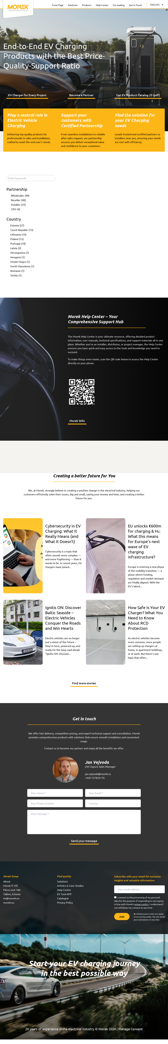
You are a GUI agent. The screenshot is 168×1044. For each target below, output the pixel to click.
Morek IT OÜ (10, 890)
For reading (119, 5)
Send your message (84, 845)
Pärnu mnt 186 (11, 894)
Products (86, 5)
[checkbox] (31, 197)
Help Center (102, 5)
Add (121, 921)
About (6, 885)
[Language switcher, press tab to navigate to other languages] (157, 5)
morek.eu (8, 907)
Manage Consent (130, 1033)
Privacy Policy (65, 907)
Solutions (73, 5)
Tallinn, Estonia (11, 898)
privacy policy (142, 908)
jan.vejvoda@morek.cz (98, 778)
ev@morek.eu (11, 902)
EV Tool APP (64, 898)
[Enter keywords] (30, 180)
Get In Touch (135, 5)
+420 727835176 (95, 782)
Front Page (57, 5)
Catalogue (63, 902)
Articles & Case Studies (70, 890)
